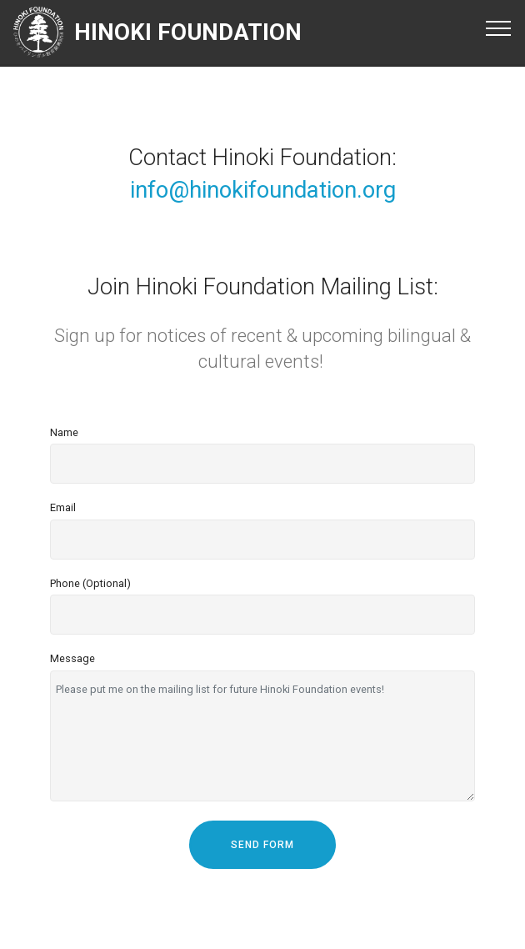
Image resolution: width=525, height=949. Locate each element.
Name (64, 432)
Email (63, 507)
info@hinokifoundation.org (263, 189)
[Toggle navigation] (499, 27)
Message (72, 658)
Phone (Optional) (90, 583)
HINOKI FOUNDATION (188, 32)
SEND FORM (262, 845)
